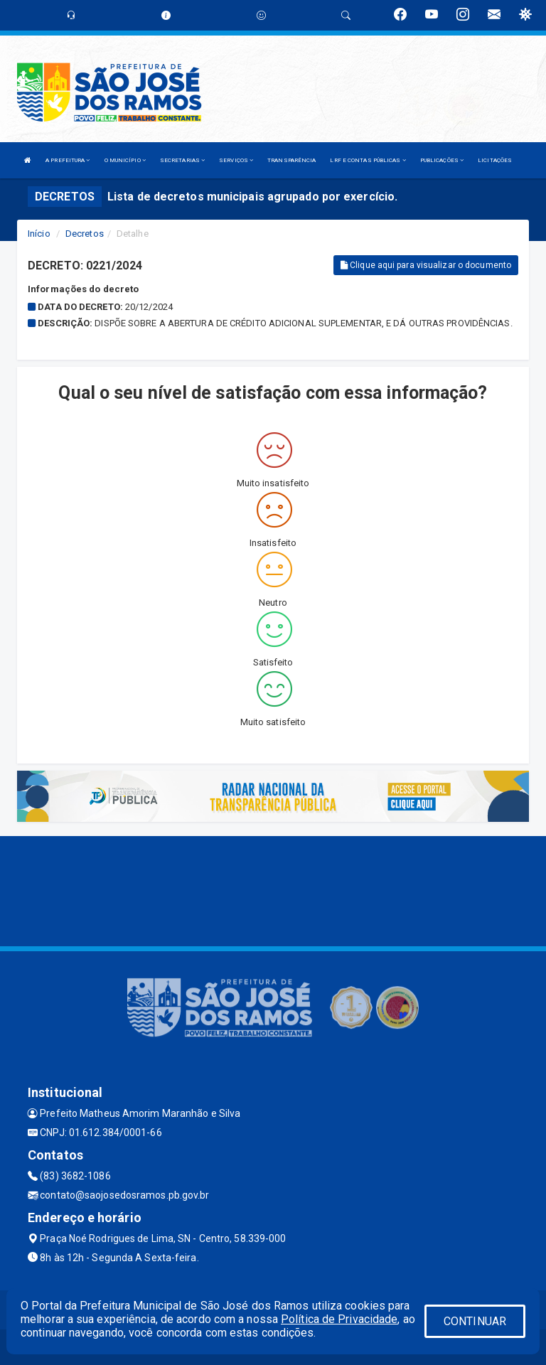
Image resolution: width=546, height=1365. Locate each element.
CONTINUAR (475, 1321)
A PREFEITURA (68, 160)
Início (39, 233)
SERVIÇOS (236, 160)
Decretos (84, 233)
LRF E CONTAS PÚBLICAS (367, 160)
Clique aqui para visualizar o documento (426, 265)
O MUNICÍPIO (125, 160)
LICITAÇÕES (495, 160)
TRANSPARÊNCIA (291, 160)
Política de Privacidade (339, 1319)
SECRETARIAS (182, 160)
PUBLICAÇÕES (442, 160)
